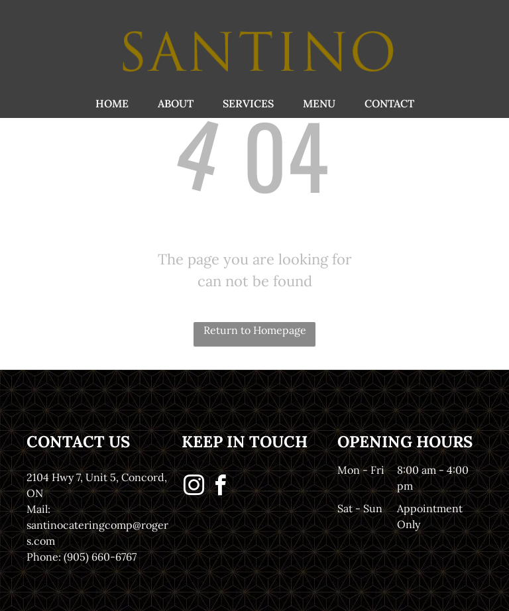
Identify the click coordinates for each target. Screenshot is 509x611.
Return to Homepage (254, 330)
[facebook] (220, 487)
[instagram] (193, 487)
